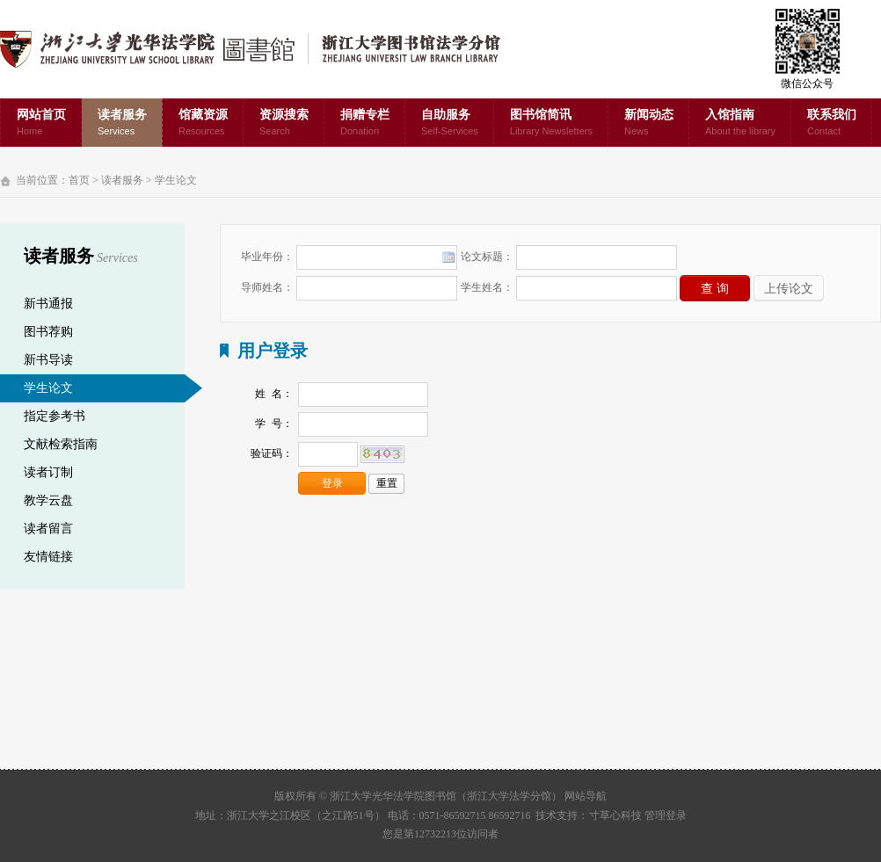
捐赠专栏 (365, 123)
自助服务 (449, 123)
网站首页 (41, 123)
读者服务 (122, 123)
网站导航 (585, 796)
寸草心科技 (615, 815)
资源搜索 (284, 123)
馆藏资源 (203, 123)
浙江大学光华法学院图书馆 (264, 49)
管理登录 (665, 815)
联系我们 (831, 123)
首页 (79, 180)
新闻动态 (648, 123)
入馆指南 (740, 123)
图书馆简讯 (551, 123)
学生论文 (176, 180)
